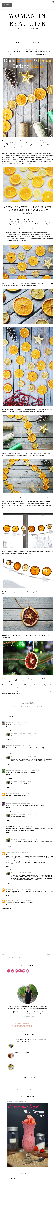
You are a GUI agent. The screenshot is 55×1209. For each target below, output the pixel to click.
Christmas (20, 707)
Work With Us (34, 42)
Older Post (50, 954)
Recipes (35, 40)
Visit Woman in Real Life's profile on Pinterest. (19, 1089)
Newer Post (5, 954)
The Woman (20, 40)
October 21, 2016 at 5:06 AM (21, 793)
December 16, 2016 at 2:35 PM (24, 803)
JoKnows (14, 733)
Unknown (9, 793)
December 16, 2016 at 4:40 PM (28, 814)
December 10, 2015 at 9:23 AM (28, 757)
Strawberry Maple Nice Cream (16, 1101)
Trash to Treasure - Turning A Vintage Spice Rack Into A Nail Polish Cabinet (30, 1051)
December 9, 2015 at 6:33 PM (28, 733)
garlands (41, 707)
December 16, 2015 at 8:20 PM (28, 781)
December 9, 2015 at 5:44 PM (19, 722)
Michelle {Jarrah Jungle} (13, 770)
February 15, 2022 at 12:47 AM (22, 900)
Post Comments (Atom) (15, 958)
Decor (48, 40)
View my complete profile (27, 1016)
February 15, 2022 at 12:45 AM (22, 889)
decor (34, 707)
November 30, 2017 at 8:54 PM (28, 839)
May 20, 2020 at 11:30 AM (22, 852)
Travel (18, 42)
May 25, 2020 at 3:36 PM (27, 873)
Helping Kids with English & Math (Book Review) (29, 1062)
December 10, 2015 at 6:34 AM (23, 745)
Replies (10, 730)
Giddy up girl (10, 745)
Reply (8, 726)
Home (6, 40)
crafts (28, 707)
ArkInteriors (10, 889)
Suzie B (8, 722)
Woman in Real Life (27, 19)
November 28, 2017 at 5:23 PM (23, 826)
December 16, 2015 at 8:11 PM (30, 770)
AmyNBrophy (10, 852)
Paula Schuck (10, 803)
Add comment (6, 908)
